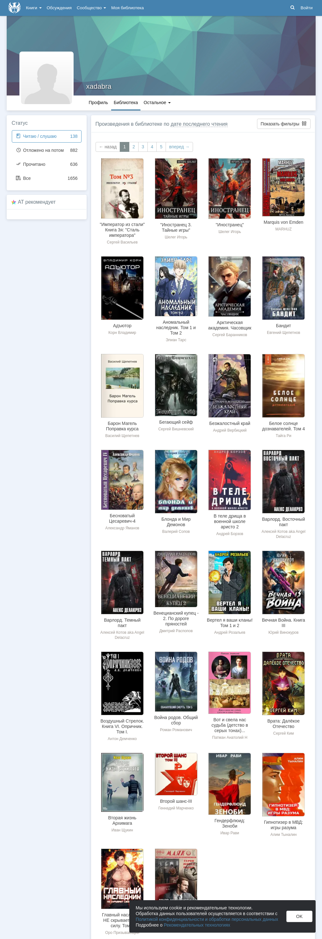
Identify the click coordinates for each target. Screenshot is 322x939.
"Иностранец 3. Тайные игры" (176, 227)
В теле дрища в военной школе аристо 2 (230, 521)
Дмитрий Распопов (176, 631)
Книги (34, 7)
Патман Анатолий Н (229, 737)
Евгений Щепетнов (283, 332)
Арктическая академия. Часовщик (230, 325)
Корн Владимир (122, 332)
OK (299, 916)
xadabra (99, 86)
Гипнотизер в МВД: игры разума (283, 825)
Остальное (157, 102)
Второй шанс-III (176, 801)
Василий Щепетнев (122, 436)
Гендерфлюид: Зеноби (230, 823)
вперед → (179, 146)
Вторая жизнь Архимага (122, 820)
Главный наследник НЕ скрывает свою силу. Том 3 (122, 920)
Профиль (98, 102)
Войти (307, 7)
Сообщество (91, 7)
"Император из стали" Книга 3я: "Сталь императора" (122, 230)
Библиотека (126, 102)
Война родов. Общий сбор (176, 720)
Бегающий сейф (176, 422)
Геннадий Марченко (176, 808)
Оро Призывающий (122, 932)
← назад (108, 146)
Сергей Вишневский (176, 429)
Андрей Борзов (229, 534)
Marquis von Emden (284, 222)
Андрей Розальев (230, 632)
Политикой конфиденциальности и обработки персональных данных (207, 919)
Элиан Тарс (176, 340)
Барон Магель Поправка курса (122, 426)
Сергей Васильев (122, 242)
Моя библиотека (127, 7)
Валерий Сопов (176, 531)
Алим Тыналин (283, 834)
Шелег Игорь (176, 237)
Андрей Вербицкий (230, 430)
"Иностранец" (230, 224)
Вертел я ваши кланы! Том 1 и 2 (230, 623)
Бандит (283, 325)
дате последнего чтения (199, 124)
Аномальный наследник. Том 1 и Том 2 (176, 327)
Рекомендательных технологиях (197, 925)
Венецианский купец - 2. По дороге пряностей (176, 618)
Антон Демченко (122, 739)
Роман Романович (176, 730)
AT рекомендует (37, 202)
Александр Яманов (122, 528)
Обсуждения (59, 7)
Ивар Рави (229, 833)
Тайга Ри (283, 436)
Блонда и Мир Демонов (176, 522)
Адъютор (122, 325)
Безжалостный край (229, 423)
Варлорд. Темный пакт (122, 623)
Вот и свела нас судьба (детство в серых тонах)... (229, 725)
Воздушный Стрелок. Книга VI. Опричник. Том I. (122, 726)
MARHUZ (283, 229)
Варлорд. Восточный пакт (283, 522)
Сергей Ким (283, 733)
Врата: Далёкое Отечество (283, 723)
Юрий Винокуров (283, 632)
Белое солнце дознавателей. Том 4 (283, 426)
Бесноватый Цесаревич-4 (122, 518)
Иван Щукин (122, 830)
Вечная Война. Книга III (283, 623)
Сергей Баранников (229, 335)
